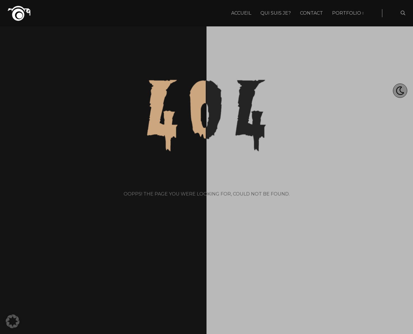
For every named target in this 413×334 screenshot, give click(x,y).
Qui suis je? (275, 13)
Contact (311, 13)
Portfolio (346, 13)
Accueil (241, 13)
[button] (12, 321)
